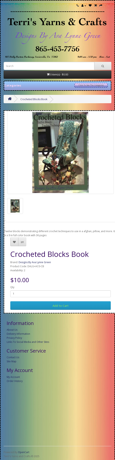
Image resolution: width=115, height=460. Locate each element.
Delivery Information (18, 334)
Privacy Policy (14, 338)
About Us (12, 329)
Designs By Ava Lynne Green (35, 262)
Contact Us (13, 357)
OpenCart (23, 452)
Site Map (11, 361)
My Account (13, 377)
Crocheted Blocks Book (33, 99)
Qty (12, 287)
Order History (15, 381)
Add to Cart (61, 305)
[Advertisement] (56, 413)
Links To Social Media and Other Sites (28, 342)
